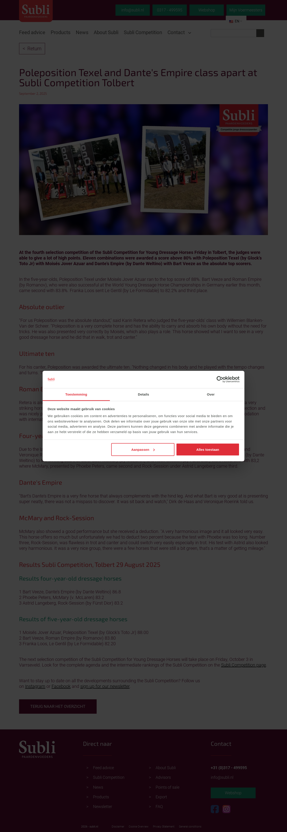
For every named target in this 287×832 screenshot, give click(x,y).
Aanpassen (143, 449)
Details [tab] (143, 394)
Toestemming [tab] (76, 394)
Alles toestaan (207, 449)
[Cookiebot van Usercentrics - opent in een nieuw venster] (219, 379)
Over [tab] (211, 394)
